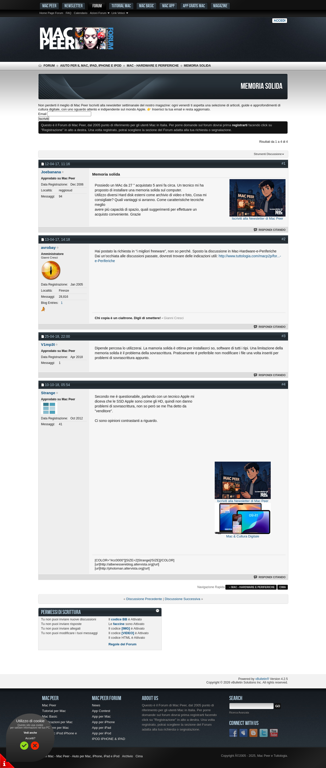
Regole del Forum (122, 644)
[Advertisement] (243, 426)
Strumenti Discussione (268, 153)
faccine (119, 624)
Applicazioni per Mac (57, 722)
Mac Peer (49, 705)
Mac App (168, 5)
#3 (283, 336)
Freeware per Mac (55, 728)
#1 (283, 163)
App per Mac (101, 716)
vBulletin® (262, 679)
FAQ (68, 13)
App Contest (101, 711)
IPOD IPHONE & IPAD (108, 739)
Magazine (220, 5)
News (96, 705)
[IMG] (125, 628)
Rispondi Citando (270, 229)
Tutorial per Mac (54, 711)
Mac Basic (146, 5)
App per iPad (101, 728)
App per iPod (101, 733)
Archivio (127, 756)
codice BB (119, 619)
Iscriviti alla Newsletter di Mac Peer (257, 218)
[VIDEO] (127, 633)
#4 (283, 384)
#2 (283, 239)
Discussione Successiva (182, 599)
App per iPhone (103, 722)
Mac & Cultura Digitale (242, 536)
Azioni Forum (98, 13)
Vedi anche (30, 732)
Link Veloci (118, 13)
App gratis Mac (194, 5)
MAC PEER (49, 5)
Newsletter (73, 5)
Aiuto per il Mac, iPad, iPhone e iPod (90, 65)
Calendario (80, 13)
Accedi (280, 20)
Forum (97, 5)
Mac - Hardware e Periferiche (153, 65)
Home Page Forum (51, 13)
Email (42, 114)
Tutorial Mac (121, 5)
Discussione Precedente (144, 599)
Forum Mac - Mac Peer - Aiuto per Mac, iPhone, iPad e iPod (78, 756)
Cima (282, 587)
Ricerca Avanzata (239, 712)
